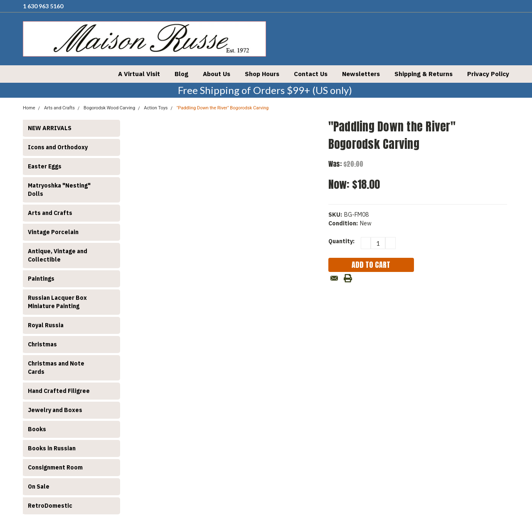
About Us (216, 74)
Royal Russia (46, 325)
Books (37, 429)
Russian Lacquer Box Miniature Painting (57, 302)
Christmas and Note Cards (56, 367)
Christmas (42, 344)
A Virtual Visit (139, 74)
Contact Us (311, 74)
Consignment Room (55, 467)
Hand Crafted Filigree (59, 391)
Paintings (41, 278)
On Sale (38, 486)
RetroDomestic (50, 505)
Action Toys (155, 108)
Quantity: (341, 241)
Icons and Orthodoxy (58, 147)
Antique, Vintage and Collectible (57, 255)
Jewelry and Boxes (55, 410)
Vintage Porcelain (53, 232)
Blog (181, 74)
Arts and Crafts (50, 213)
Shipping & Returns (423, 74)
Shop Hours (262, 74)
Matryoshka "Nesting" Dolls (59, 190)
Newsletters (361, 74)
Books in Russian (52, 448)
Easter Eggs (45, 166)
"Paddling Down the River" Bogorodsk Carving (222, 108)
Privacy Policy (488, 74)
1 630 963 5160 (43, 6)
